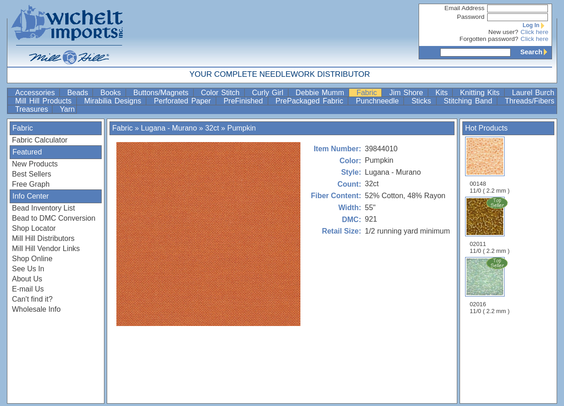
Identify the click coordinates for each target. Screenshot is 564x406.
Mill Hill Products (45, 101)
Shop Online (32, 259)
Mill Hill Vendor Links (46, 248)
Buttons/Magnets (162, 93)
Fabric (368, 93)
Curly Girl (269, 93)
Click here (534, 32)
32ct (212, 128)
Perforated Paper (183, 101)
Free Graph (31, 184)
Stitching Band (469, 101)
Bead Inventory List (43, 208)
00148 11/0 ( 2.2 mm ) (490, 165)
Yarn (67, 109)
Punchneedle (379, 101)
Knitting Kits (481, 93)
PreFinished (245, 101)
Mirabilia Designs (114, 101)
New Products (35, 164)
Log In (535, 25)
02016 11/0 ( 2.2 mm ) (490, 286)
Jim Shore (407, 93)
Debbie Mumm (321, 93)
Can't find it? (32, 299)
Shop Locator (34, 228)
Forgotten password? (489, 38)
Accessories (36, 93)
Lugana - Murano (169, 128)
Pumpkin (241, 128)
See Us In (28, 269)
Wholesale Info (36, 309)
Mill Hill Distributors (43, 238)
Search (536, 52)
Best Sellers (31, 174)
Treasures (32, 109)
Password (470, 16)
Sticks (422, 101)
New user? (503, 32)
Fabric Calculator (40, 140)
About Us (27, 279)
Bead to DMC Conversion (53, 218)
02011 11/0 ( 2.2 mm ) (490, 225)
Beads (79, 93)
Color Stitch (221, 93)
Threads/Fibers (529, 101)
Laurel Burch (533, 93)
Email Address (464, 8)
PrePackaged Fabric (311, 101)
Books (111, 93)
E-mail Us (28, 289)
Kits (443, 93)
